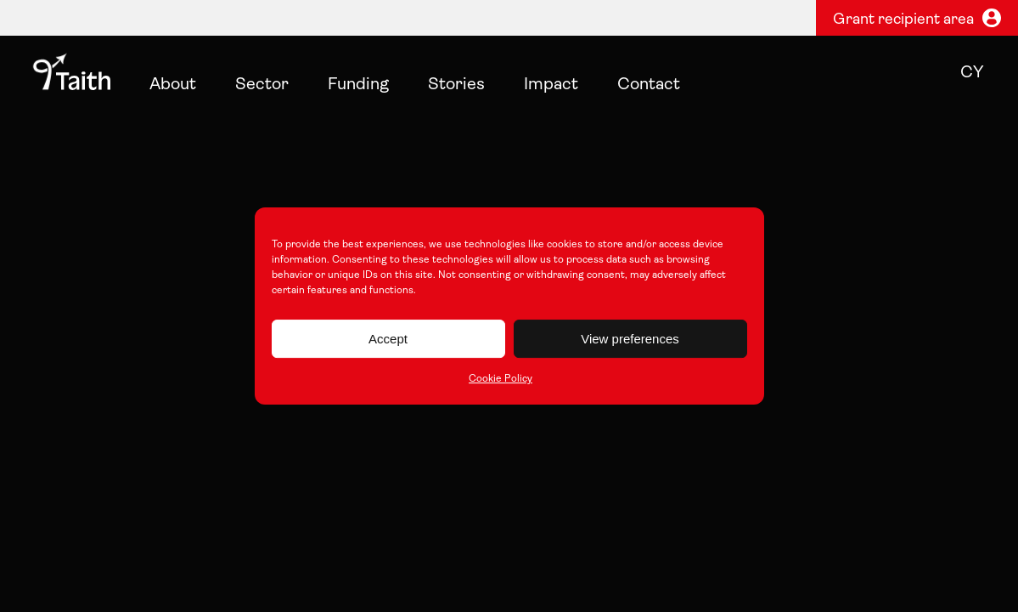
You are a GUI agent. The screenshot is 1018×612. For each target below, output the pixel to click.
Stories (456, 85)
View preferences (630, 339)
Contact (648, 85)
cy (972, 73)
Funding (358, 85)
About (172, 85)
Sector (262, 85)
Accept (388, 339)
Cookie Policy (500, 379)
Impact (551, 85)
